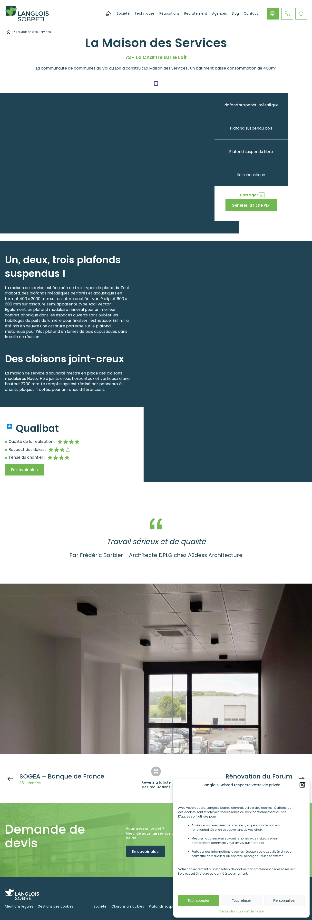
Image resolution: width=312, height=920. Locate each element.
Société (123, 13)
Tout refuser (241, 900)
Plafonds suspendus (166, 906)
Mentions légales (19, 906)
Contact (251, 13)
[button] (302, 784)
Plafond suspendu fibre (251, 151)
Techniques (145, 13)
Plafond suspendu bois (251, 128)
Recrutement (195, 13)
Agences (219, 13)
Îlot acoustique (251, 175)
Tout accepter (198, 900)
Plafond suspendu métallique (251, 105)
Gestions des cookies (55, 906)
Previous (267, 736)
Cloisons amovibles (127, 906)
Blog (235, 13)
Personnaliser (284, 900)
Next (279, 736)
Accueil (108, 13)
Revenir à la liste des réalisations (156, 785)
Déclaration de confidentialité (241, 911)
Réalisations (169, 13)
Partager (249, 195)
